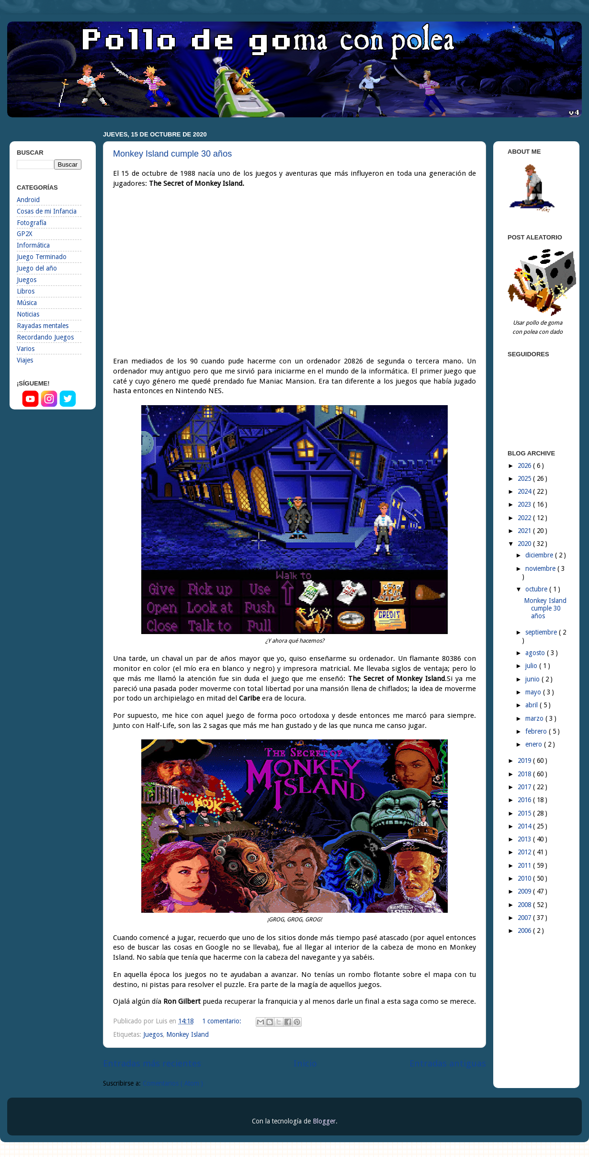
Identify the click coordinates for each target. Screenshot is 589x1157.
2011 (525, 865)
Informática (33, 245)
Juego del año (37, 268)
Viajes (25, 360)
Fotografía (31, 223)
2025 (525, 478)
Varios (25, 348)
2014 (525, 826)
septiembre (542, 632)
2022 (525, 518)
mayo (534, 692)
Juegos (153, 1034)
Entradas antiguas (447, 1063)
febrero (537, 731)
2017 (525, 787)
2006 (525, 930)
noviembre (541, 568)
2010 (525, 878)
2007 (525, 917)
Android (28, 200)
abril (532, 705)
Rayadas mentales (42, 325)
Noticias (28, 314)
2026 (525, 465)
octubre (537, 589)
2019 (525, 760)
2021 (525, 530)
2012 (525, 852)
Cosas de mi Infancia (47, 211)
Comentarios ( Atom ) (173, 1083)
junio (533, 679)
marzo (535, 718)
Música (27, 302)
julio (532, 665)
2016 (525, 800)
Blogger (324, 1121)
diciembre (540, 555)
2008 (525, 904)
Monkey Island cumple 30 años (172, 154)
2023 (525, 504)
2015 (525, 813)
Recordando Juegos (45, 337)
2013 (525, 839)
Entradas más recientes (152, 1063)
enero (534, 744)
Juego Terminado (42, 257)
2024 (525, 491)
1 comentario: (222, 1021)
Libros (25, 291)
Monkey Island (187, 1034)
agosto (536, 653)
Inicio (305, 1063)
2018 (525, 774)
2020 (525, 543)
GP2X (24, 234)
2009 (525, 891)
